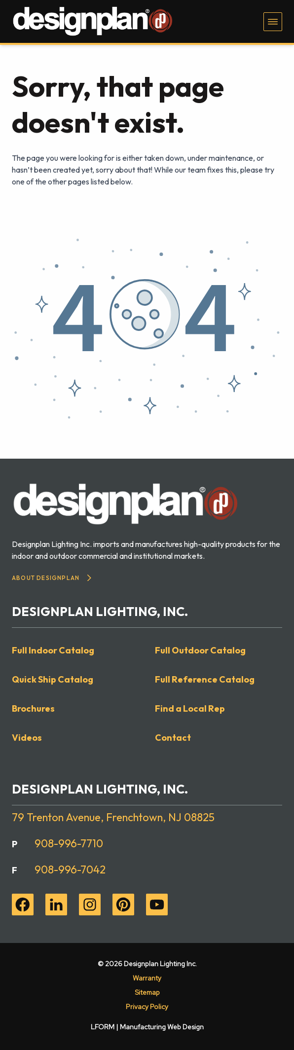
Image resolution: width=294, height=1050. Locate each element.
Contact (173, 737)
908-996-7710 (69, 843)
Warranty (147, 978)
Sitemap (147, 992)
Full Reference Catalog (205, 679)
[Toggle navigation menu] (272, 21)
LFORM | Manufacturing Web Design (147, 1026)
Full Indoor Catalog (53, 650)
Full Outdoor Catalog (200, 650)
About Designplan (51, 577)
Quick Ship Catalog (52, 679)
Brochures (33, 708)
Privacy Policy (147, 1006)
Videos (27, 737)
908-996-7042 (70, 869)
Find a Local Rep (190, 708)
